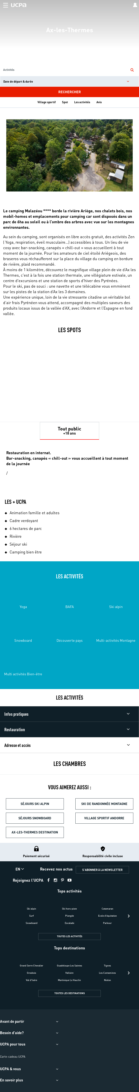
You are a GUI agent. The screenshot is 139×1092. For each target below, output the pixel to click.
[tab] (69, 431)
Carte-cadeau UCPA (12, 1056)
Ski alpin (31, 908)
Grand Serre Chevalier (31, 965)
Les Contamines (107, 972)
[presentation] (129, 916)
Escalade (69, 923)
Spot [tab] (65, 102)
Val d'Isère (31, 980)
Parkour (107, 923)
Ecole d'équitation (107, 915)
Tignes (107, 965)
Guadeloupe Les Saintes (69, 965)
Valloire (69, 972)
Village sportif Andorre (104, 818)
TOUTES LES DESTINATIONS (69, 993)
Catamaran (107, 908)
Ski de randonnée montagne (104, 804)
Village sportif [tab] (46, 102)
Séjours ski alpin (35, 804)
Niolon (107, 980)
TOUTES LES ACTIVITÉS (69, 936)
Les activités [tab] (82, 102)
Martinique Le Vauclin (69, 980)
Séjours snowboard (34, 818)
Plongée (69, 915)
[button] (4, 4)
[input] (69, 81)
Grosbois (31, 972)
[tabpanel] (69, 607)
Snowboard (31, 923)
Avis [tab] (99, 102)
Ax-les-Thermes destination (35, 832)
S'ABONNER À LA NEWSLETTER (102, 869)
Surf (31, 915)
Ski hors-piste (69, 908)
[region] (69, 48)
